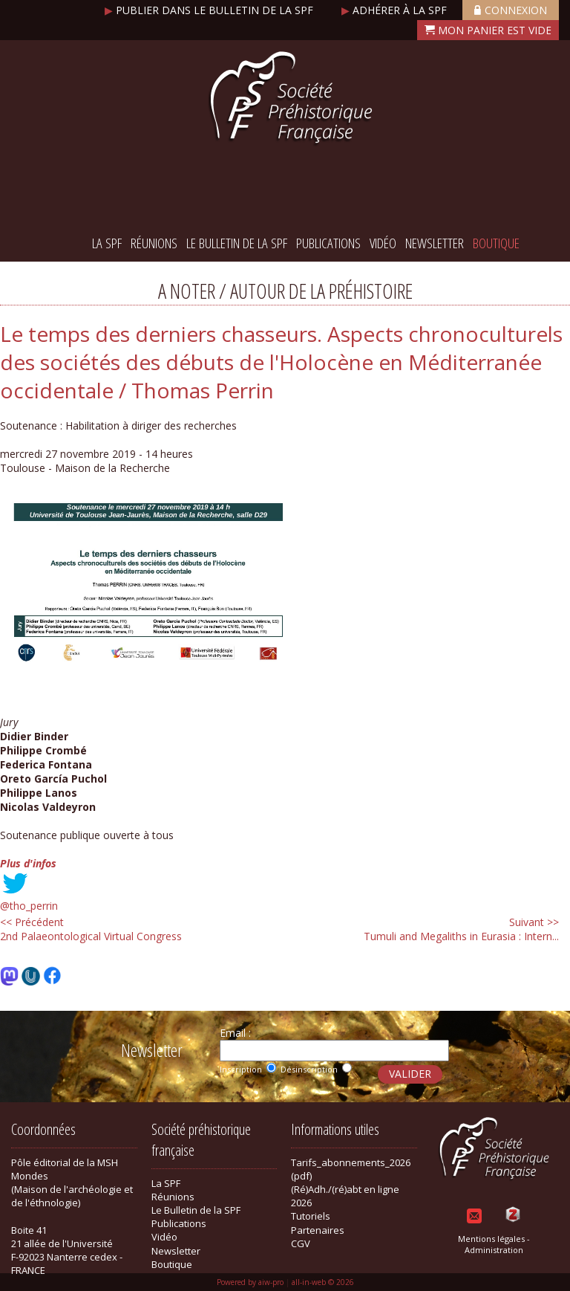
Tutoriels (310, 1216)
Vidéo (383, 243)
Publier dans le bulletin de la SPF (210, 10)
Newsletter (434, 243)
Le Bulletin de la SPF (236, 243)
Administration (494, 1249)
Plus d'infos (28, 863)
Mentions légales (491, 1238)
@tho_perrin (29, 906)
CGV (300, 1243)
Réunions (154, 243)
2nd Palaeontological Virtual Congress (91, 929)
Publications (328, 243)
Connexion (510, 10)
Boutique (496, 243)
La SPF (107, 243)
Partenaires (317, 1230)
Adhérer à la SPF (395, 10)
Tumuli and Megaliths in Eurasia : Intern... (461, 929)
